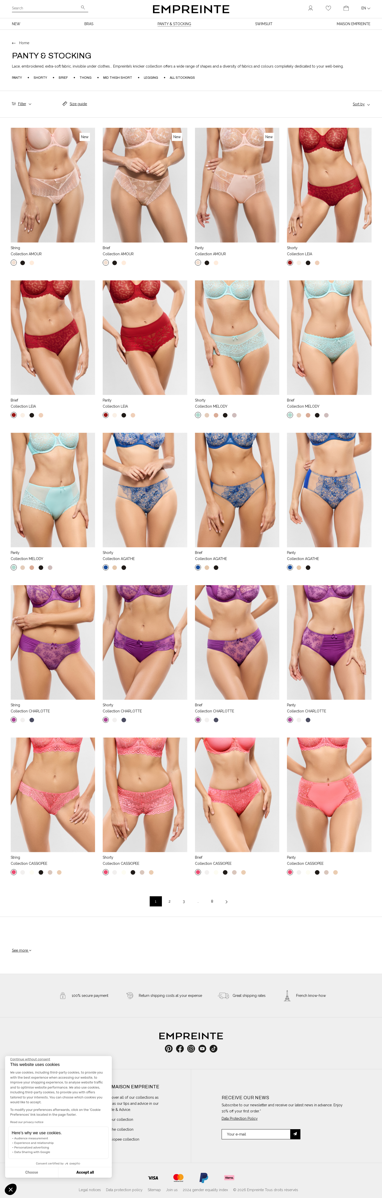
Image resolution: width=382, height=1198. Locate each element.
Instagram (194, 1048)
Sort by (359, 104)
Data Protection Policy (240, 1118)
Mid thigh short (117, 77)
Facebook (183, 1048)
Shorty (40, 77)
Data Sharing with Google (32, 1152)
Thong (85, 77)
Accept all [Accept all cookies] (85, 1172)
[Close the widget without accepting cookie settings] (30, 1059)
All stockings (182, 77)
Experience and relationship (34, 1143)
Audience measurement (31, 1138)
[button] (11, 1189)
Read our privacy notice (26, 1122)
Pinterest (170, 1048)
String (15, 248)
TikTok (213, 1048)
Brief (63, 77)
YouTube (204, 1048)
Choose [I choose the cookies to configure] (31, 1172)
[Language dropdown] (365, 8)
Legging (151, 77)
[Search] (46, 8)
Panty (17, 77)
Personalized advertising (31, 1147)
